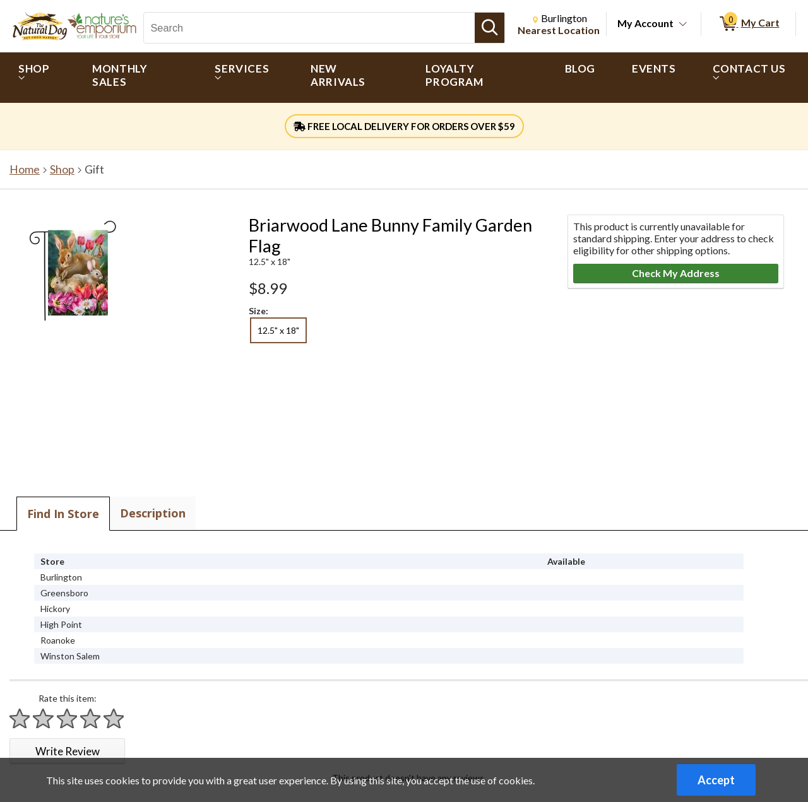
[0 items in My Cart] (748, 24)
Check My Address (676, 273)
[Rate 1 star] (20, 718)
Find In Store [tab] (63, 513)
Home (24, 169)
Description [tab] (153, 513)
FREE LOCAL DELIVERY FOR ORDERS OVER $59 (404, 126)
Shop (62, 169)
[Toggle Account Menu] (683, 24)
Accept (716, 780)
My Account (645, 23)
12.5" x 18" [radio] (278, 330)
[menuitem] (37, 77)
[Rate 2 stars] (43, 718)
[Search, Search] (309, 28)
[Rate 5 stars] (114, 718)
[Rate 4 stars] (91, 718)
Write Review (67, 751)
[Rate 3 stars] (67, 718)
